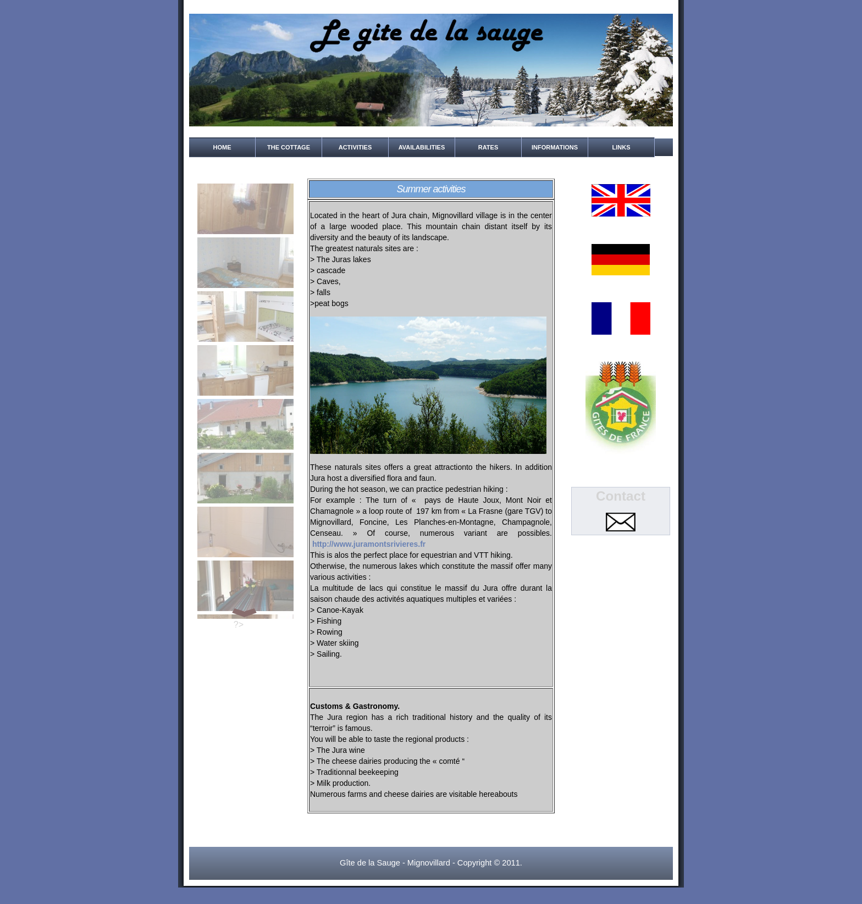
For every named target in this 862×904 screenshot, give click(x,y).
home (222, 147)
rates (488, 147)
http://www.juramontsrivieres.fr (369, 544)
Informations (555, 147)
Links (621, 147)
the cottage (288, 147)
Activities (355, 147)
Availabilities (422, 147)
